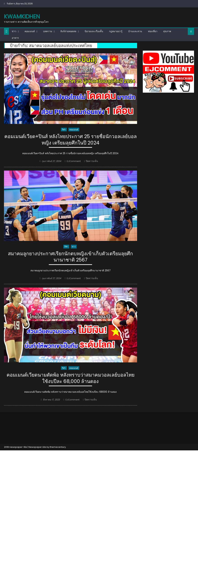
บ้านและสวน (135, 31)
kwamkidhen (22, 16)
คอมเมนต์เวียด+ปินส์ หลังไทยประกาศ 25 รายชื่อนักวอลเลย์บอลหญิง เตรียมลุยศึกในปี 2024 (70, 139)
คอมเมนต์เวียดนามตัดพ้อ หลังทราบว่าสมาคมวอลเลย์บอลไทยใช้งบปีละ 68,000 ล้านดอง (70, 378)
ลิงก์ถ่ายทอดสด (68, 31)
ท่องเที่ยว (152, 31)
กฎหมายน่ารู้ (115, 31)
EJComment (74, 161)
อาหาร (15, 38)
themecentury (58, 447)
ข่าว (14, 31)
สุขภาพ (167, 31)
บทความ (47, 31)
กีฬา (64, 129)
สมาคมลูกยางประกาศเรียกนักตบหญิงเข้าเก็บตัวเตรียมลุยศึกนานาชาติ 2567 (70, 257)
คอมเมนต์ (30, 31)
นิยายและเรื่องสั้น (94, 31)
